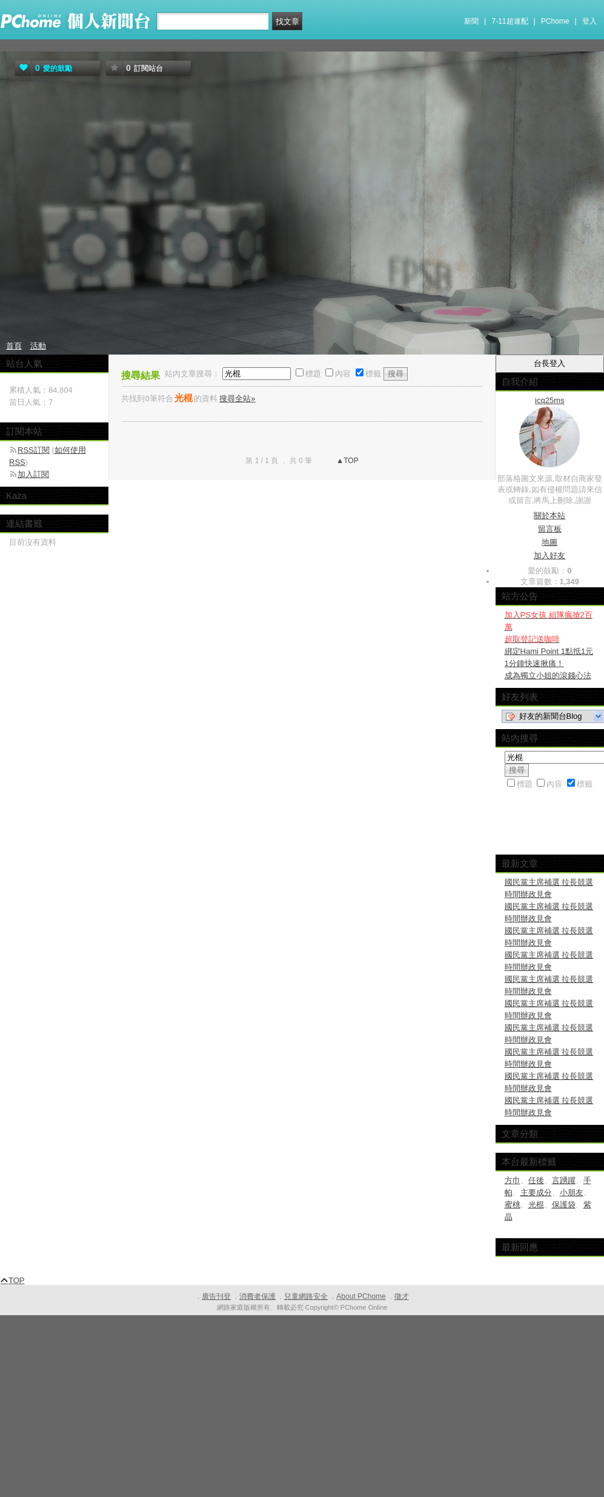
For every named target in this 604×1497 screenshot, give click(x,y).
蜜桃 (512, 1204)
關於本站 (549, 515)
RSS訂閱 (34, 450)
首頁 (14, 345)
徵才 (401, 1296)
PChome (555, 21)
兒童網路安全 (306, 1296)
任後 (536, 1180)
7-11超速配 (510, 21)
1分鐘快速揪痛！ (534, 663)
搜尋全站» (237, 398)
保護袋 (564, 1204)
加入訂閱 (33, 474)
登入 (589, 21)
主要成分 (536, 1192)
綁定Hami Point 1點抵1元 (549, 651)
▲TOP (346, 460)
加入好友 (549, 555)
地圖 (549, 542)
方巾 (512, 1180)
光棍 (536, 1204)
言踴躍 (564, 1180)
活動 (38, 345)
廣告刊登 (216, 1296)
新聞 (471, 21)
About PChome (360, 1296)
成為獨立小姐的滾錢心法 (548, 675)
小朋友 (571, 1192)
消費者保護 (257, 1296)
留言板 (550, 528)
